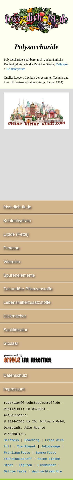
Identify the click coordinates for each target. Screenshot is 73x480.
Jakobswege (50, 446)
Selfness (11, 440)
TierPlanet (26, 446)
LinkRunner (47, 465)
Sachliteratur (16, 329)
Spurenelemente (19, 275)
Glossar (11, 343)
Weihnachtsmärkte (47, 471)
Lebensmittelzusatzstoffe (27, 302)
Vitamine (12, 261)
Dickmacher (15, 316)
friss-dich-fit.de (17, 206)
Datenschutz (15, 375)
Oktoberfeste (15, 471)
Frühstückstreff (18, 459)
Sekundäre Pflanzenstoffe (28, 288)
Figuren (25, 465)
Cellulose (62, 64)
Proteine (11, 247)
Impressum (14, 389)
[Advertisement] (36, 165)
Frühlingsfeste (17, 453)
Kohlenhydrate (16, 69)
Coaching (32, 440)
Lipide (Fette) (16, 234)
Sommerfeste (46, 453)
